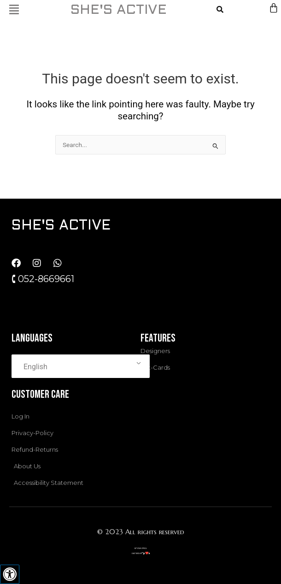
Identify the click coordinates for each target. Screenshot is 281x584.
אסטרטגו (136, 553)
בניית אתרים (140, 548)
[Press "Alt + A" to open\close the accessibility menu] (9, 574)
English (35, 366)
